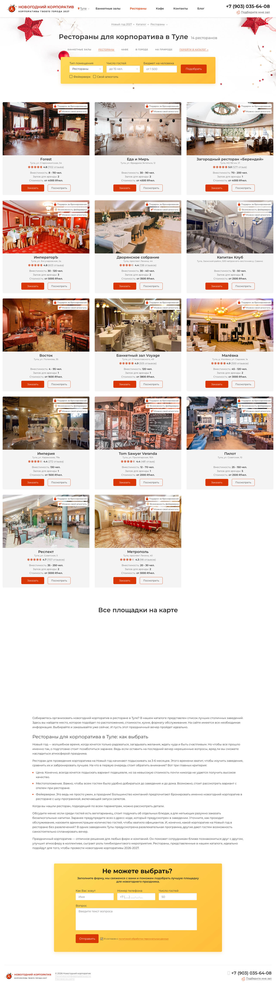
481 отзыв (148, 461)
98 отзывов (147, 559)
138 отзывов (148, 265)
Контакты (180, 8)
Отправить (87, 938)
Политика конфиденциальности (73, 976)
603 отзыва (56, 265)
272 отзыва (56, 461)
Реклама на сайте (64, 979)
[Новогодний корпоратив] (40, 8)
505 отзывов (148, 363)
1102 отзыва (56, 167)
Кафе (160, 8)
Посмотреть (59, 188)
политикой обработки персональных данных (143, 938)
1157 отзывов (56, 559)
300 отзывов (240, 363)
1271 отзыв (239, 167)
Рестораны (138, 8)
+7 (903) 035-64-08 (248, 6)
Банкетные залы (108, 8)
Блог (200, 8)
